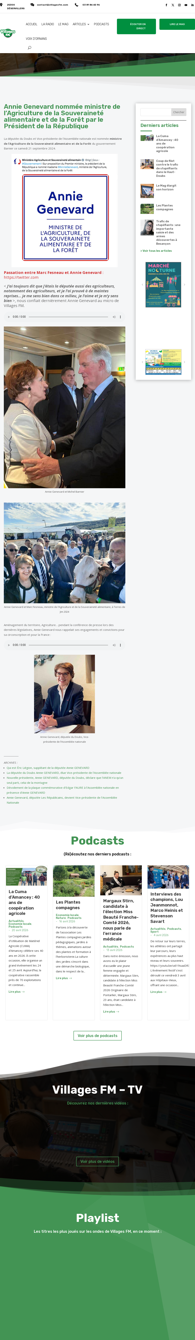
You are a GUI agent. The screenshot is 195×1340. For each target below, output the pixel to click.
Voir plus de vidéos (97, 1161)
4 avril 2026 (161, 935)
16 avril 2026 (67, 921)
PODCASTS (101, 24)
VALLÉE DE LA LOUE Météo (163, 330)
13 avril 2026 (114, 950)
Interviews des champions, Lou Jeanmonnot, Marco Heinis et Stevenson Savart (166, 908)
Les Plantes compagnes (164, 207)
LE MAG (63, 24)
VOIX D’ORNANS (36, 39)
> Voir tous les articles (156, 251)
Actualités (16, 921)
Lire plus (16, 992)
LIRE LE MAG (177, 24)
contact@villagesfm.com (52, 4)
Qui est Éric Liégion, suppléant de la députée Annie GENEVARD (48, 768)
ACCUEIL (31, 24)
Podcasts (16, 926)
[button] (142, 284)
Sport (154, 931)
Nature (61, 918)
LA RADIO (48, 24)
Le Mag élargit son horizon (166, 187)
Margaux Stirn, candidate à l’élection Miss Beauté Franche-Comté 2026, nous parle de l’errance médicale (121, 920)
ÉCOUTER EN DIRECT (138, 26)
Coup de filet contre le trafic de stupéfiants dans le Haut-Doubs (167, 168)
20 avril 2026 (20, 930)
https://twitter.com (21, 277)
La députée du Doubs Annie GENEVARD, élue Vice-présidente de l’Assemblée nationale (64, 773)
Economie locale (20, 924)
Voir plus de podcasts (97, 1035)
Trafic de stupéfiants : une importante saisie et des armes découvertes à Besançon (168, 232)
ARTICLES (79, 24)
